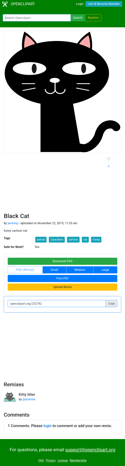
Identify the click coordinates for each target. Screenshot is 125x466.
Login (79, 4)
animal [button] (41, 239)
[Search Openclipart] (37, 17)
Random (93, 17)
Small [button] (54, 270)
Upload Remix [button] (62, 287)
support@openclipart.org (90, 449)
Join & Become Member (104, 4)
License (62, 460)
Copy (111, 303)
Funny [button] (96, 239)
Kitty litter (27, 394)
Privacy (51, 460)
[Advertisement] (52, 184)
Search (77, 17)
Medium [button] (79, 270)
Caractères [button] (56, 239)
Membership (78, 460)
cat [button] (85, 239)
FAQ (41, 460)
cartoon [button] (73, 239)
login (47, 426)
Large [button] (105, 270)
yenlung (13, 223)
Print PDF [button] (62, 278)
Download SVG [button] (62, 261)
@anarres (29, 399)
